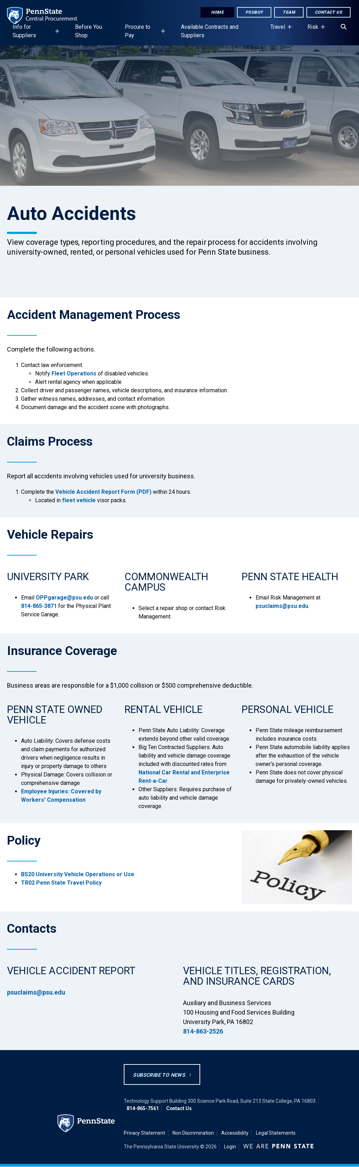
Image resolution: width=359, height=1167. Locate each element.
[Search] (343, 27)
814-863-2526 (203, 1031)
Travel (279, 30)
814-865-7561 (143, 1108)
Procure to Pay (143, 34)
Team (289, 12)
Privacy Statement (144, 1133)
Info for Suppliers (34, 34)
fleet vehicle (79, 500)
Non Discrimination (193, 1133)
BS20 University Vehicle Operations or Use (77, 874)
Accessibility (235, 1133)
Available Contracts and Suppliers (209, 31)
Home (217, 12)
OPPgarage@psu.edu (64, 597)
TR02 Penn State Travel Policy (61, 882)
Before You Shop (88, 31)
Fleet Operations (74, 373)
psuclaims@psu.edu (282, 606)
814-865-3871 (39, 606)
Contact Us (328, 12)
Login (230, 1146)
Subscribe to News (159, 1075)
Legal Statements (276, 1133)
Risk (314, 30)
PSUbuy (254, 12)
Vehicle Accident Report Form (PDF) (103, 492)
